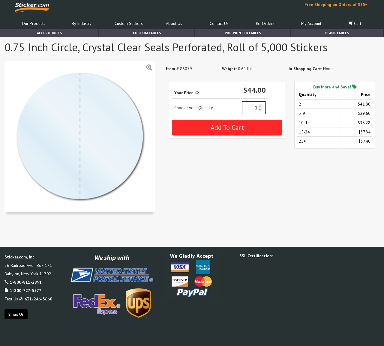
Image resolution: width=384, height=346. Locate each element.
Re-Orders (265, 23)
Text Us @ (28, 299)
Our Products (33, 23)
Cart (355, 23)
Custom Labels (147, 33)
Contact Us (219, 23)
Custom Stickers (129, 23)
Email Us (16, 314)
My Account (311, 23)
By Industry (82, 23)
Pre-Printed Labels (243, 33)
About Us (174, 23)
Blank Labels (337, 33)
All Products (49, 33)
